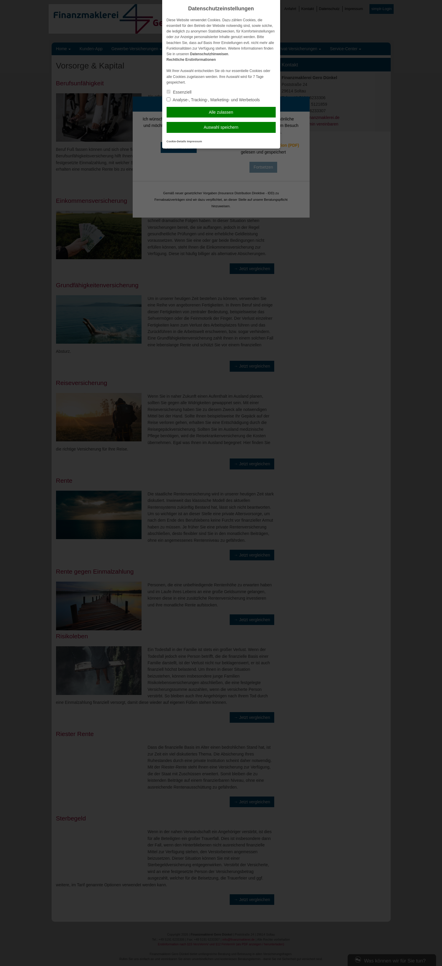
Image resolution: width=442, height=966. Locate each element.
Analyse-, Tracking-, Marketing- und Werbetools (213, 99)
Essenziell (179, 92)
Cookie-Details (176, 141)
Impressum (194, 141)
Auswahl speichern (221, 127)
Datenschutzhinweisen (209, 54)
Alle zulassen (221, 112)
